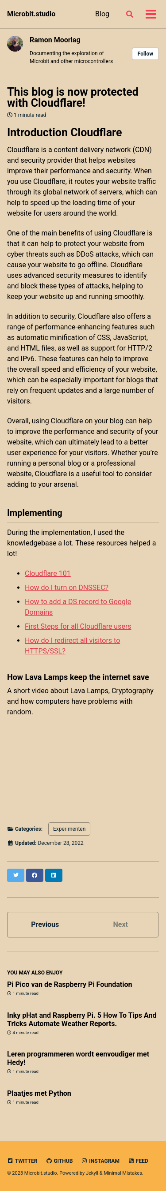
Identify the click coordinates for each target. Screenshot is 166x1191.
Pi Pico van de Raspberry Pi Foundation (69, 984)
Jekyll (92, 1173)
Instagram (100, 1161)
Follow (145, 54)
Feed (138, 1161)
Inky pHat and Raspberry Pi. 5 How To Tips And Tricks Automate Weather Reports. (81, 1019)
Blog (102, 14)
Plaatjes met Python (39, 1093)
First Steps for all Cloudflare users (78, 626)
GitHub (59, 1161)
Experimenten (69, 829)
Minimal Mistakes (123, 1173)
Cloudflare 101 (48, 573)
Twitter (22, 1161)
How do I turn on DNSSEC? (66, 587)
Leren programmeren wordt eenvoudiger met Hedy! (78, 1058)
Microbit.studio (31, 14)
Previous (45, 924)
